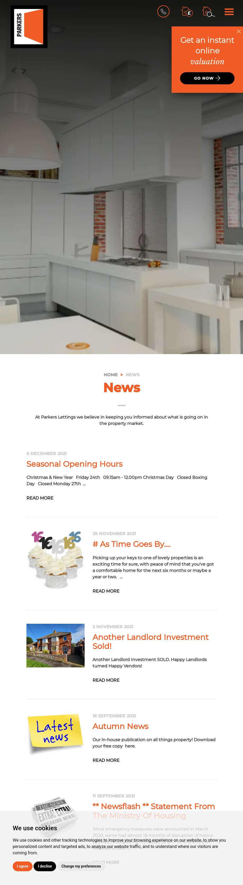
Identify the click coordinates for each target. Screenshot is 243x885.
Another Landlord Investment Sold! (151, 641)
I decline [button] (45, 866)
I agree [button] (22, 866)
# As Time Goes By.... (131, 544)
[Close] (239, 31)
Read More (39, 498)
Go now (207, 78)
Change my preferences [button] (81, 866)
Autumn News (120, 726)
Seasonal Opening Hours (74, 464)
